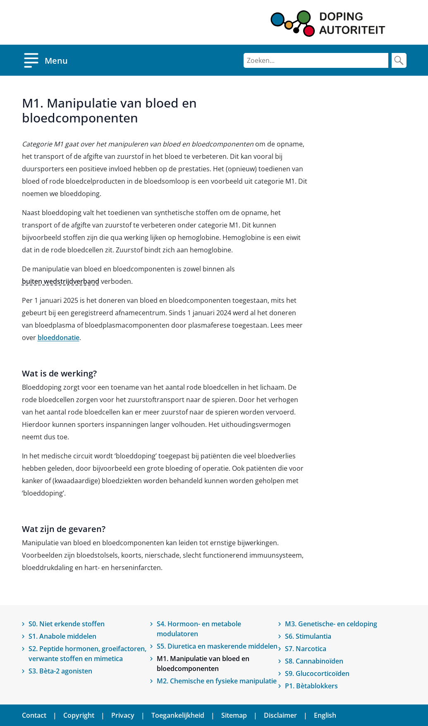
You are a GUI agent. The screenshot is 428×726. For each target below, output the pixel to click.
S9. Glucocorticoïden (317, 673)
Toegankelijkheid (177, 715)
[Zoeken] (316, 60)
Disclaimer (280, 715)
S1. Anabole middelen (62, 636)
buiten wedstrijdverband (60, 281)
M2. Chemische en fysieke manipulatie (217, 680)
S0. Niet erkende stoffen (67, 623)
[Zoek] (399, 60)
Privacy (122, 715)
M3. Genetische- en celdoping (331, 623)
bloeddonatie (58, 337)
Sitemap (234, 715)
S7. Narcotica (305, 648)
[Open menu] (45, 60)
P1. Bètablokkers (311, 685)
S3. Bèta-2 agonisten (60, 671)
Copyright (78, 715)
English (325, 715)
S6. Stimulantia (308, 636)
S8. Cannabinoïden (314, 661)
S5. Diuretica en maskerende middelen (217, 646)
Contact (34, 715)
